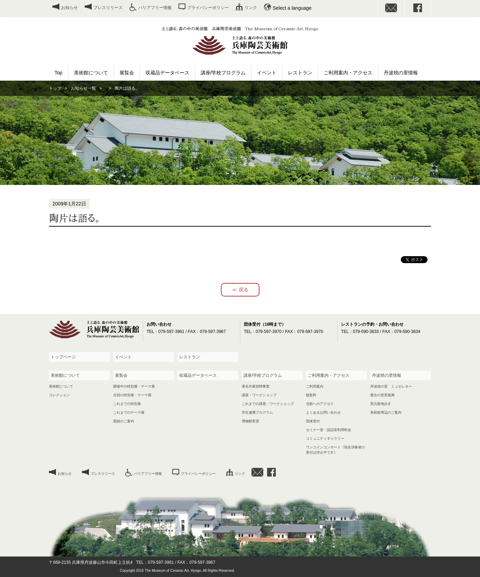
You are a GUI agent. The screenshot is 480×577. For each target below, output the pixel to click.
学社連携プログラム (257, 412)
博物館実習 (250, 421)
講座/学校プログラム (223, 72)
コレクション (59, 395)
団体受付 (313, 421)
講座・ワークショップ (259, 395)
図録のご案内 (123, 421)
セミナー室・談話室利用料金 (328, 430)
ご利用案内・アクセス (348, 72)
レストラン (300, 72)
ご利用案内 (314, 386)
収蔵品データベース (167, 72)
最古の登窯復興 (382, 395)
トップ (55, 88)
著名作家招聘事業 (256, 386)
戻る (243, 289)
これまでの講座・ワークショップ (268, 404)
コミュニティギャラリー (325, 438)
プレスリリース (108, 7)
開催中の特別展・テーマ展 (134, 386)
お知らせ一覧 (83, 88)
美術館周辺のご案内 (386, 412)
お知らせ (69, 7)
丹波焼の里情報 (401, 72)
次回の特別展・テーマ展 (132, 395)
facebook (418, 8)
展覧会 (126, 72)
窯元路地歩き (380, 404)
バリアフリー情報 (155, 7)
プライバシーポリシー (208, 7)
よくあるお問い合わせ (323, 412)
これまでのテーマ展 (128, 412)
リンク (251, 7)
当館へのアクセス (320, 404)
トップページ (63, 357)
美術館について (91, 72)
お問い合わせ (391, 8)
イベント (266, 72)
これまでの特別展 (127, 404)
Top (59, 72)
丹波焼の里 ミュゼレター (391, 386)
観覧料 (311, 395)
